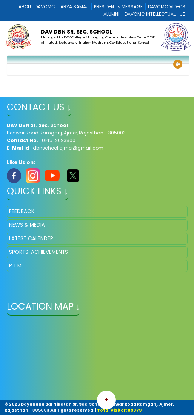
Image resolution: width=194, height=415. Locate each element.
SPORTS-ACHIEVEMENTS (38, 252)
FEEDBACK (21, 211)
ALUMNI (111, 14)
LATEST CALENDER (31, 238)
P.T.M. (16, 265)
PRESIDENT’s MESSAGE (118, 6)
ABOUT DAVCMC (36, 6)
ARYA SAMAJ (74, 6)
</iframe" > (97, 358)
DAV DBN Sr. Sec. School (76, 31)
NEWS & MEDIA (27, 225)
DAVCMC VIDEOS (166, 6)
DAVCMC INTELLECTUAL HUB (155, 14)
